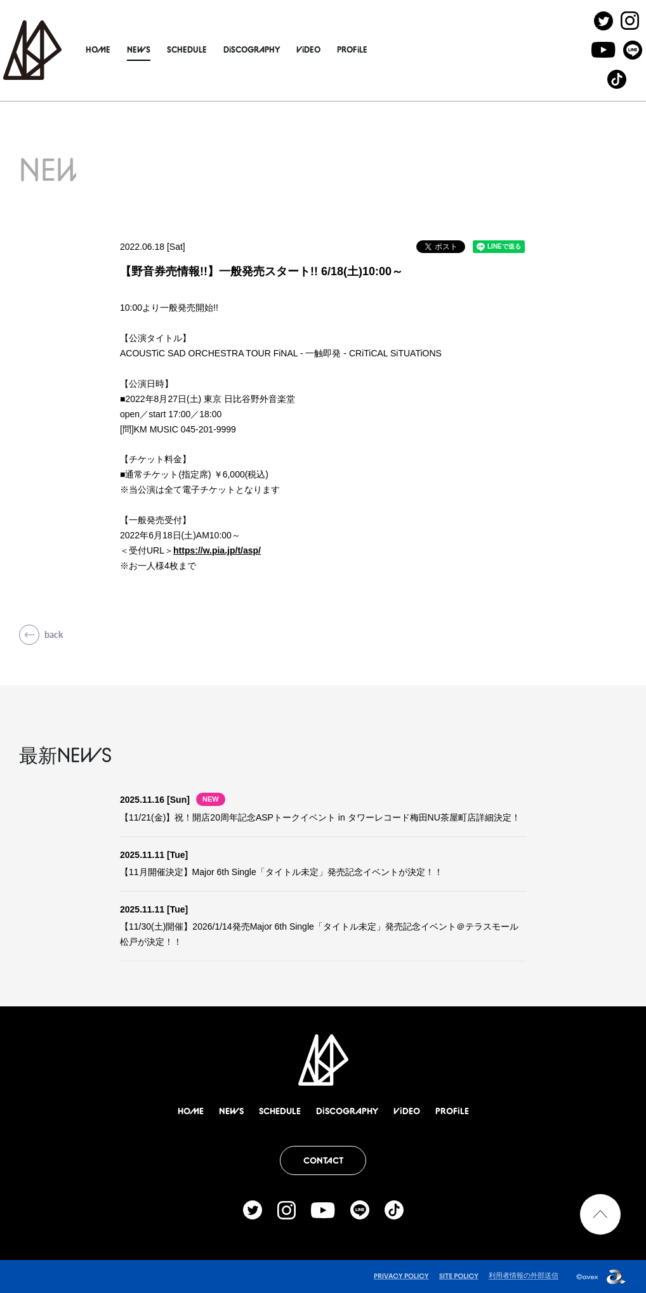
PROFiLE (381, 49)
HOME (127, 49)
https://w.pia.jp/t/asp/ (217, 550)
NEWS (168, 49)
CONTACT (323, 1160)
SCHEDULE (216, 49)
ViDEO (338, 49)
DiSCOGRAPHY (281, 49)
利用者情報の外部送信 (523, 1275)
